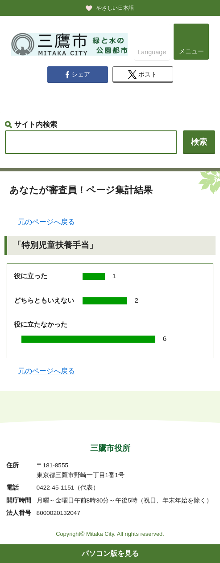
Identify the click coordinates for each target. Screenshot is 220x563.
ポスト (142, 74)
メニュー (191, 51)
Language (151, 52)
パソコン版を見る (110, 553)
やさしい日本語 (115, 8)
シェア (77, 75)
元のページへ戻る (46, 222)
